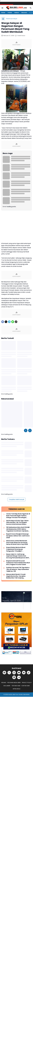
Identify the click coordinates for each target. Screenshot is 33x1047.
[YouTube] (19, 672)
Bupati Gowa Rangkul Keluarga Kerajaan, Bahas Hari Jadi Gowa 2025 (17, 536)
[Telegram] (9, 321)
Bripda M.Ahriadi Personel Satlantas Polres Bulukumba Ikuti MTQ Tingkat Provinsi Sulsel (18, 562)
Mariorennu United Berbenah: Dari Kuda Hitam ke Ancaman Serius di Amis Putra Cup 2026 (17, 542)
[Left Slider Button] (25, 430)
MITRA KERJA (16, 689)
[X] (6, 321)
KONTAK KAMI (26, 686)
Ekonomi (24, 12)
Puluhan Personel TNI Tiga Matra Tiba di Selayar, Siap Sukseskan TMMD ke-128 (17, 569)
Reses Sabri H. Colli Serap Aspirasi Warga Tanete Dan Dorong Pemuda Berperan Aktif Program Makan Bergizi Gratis (17, 556)
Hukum (16, 12)
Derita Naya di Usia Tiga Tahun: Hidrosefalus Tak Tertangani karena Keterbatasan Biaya (17, 522)
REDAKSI (3, 682)
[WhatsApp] (12, 321)
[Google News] (24, 672)
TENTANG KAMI (16, 686)
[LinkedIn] (14, 677)
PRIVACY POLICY (27, 682)
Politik (10, 12)
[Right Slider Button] (31, 12)
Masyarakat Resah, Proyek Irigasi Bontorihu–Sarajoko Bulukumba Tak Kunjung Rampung (16, 576)
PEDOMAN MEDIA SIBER (14, 682)
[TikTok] (28, 672)
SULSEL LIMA (11, 694)
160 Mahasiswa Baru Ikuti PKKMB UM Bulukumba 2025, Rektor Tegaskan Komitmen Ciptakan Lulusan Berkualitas (17, 529)
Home (3, 12)
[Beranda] (3, 18)
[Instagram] (14, 672)
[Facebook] (2, 321)
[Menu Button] (2, 8)
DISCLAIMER (6, 686)
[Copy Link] (16, 321)
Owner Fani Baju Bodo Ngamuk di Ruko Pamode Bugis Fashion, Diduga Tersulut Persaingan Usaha (18, 515)
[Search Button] (30, 8)
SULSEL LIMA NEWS (24, 694)
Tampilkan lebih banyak (16, 499)
